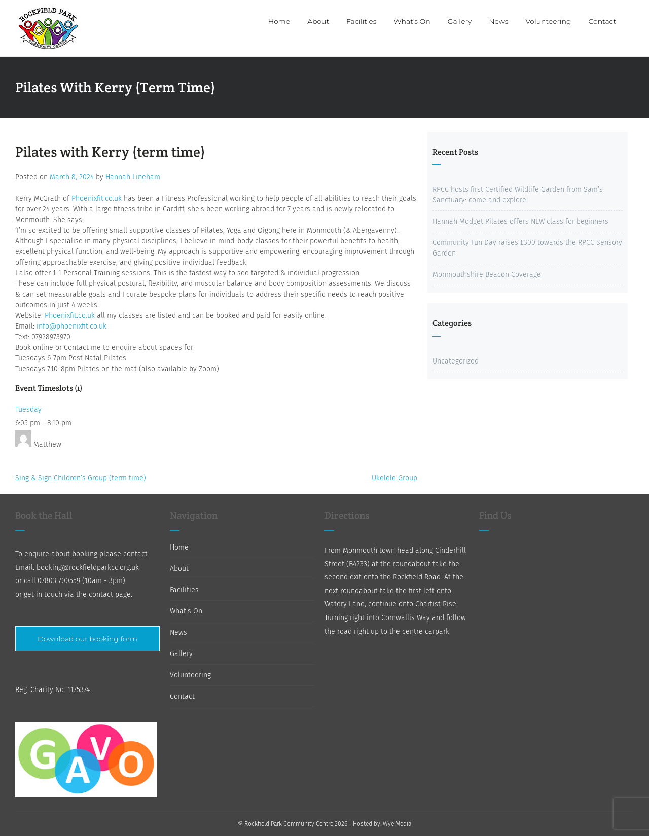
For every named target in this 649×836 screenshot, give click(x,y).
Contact (182, 696)
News (178, 632)
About (179, 568)
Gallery (181, 653)
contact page (110, 594)
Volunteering (190, 675)
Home (179, 547)
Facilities (184, 590)
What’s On (186, 611)
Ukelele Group (394, 478)
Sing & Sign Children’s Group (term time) (80, 478)
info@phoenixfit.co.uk (71, 326)
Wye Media (397, 823)
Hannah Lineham (132, 177)
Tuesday (28, 409)
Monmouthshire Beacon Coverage (486, 274)
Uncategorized (455, 361)
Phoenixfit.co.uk (96, 198)
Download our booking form (87, 638)
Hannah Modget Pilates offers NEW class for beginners (520, 221)
